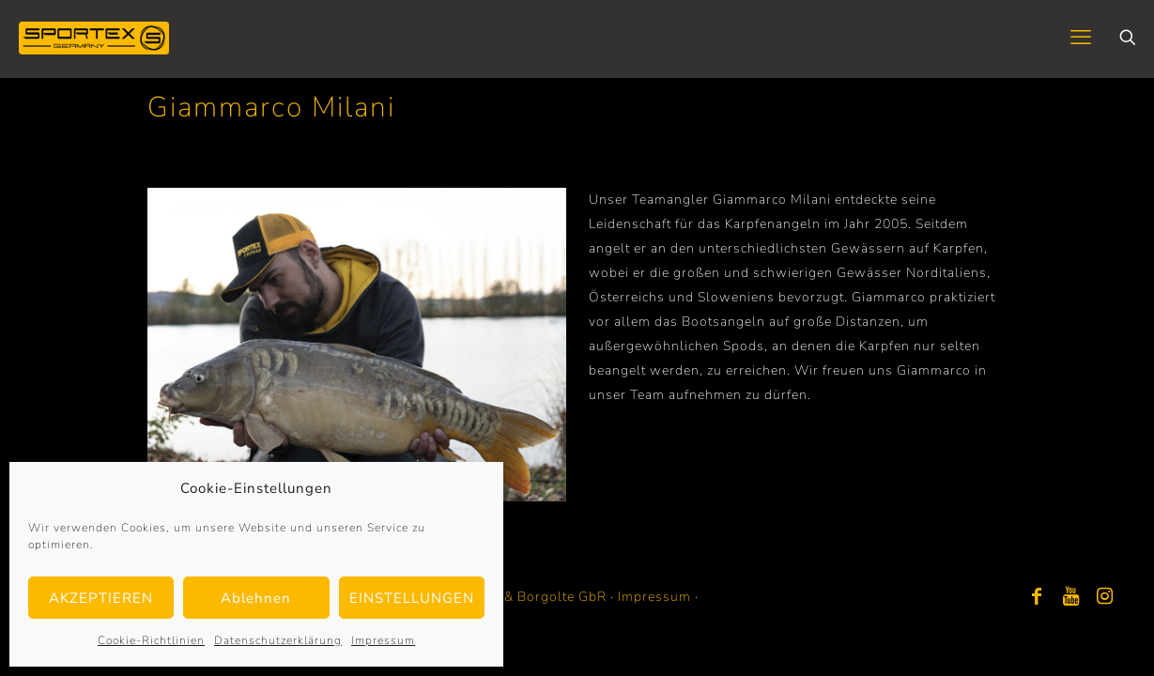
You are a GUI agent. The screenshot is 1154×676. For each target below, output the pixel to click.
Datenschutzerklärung (278, 640)
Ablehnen (256, 598)
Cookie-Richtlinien (151, 640)
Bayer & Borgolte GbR (535, 597)
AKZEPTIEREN (101, 598)
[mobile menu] (1081, 38)
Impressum (383, 640)
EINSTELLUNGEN (411, 598)
